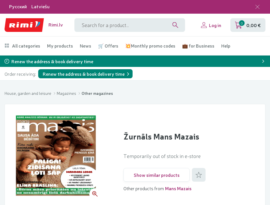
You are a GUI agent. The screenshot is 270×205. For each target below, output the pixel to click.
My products (60, 46)
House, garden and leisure (28, 93)
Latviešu (40, 6)
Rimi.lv (55, 25)
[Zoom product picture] (95, 194)
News (85, 46)
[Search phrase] (129, 25)
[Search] (175, 25)
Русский (18, 6)
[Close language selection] (257, 6)
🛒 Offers (108, 46)
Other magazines (97, 93)
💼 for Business (198, 46)
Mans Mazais (178, 188)
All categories (22, 46)
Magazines (67, 93)
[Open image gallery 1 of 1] (57, 156)
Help (225, 46)
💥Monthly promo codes (150, 46)
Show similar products (157, 175)
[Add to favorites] (199, 175)
